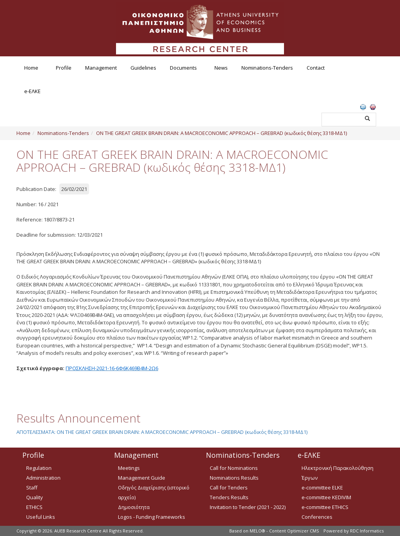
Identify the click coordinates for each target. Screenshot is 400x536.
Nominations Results (234, 477)
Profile (63, 67)
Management (101, 67)
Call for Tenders (229, 487)
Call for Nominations (234, 467)
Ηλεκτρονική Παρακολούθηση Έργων (337, 472)
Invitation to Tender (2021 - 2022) (248, 507)
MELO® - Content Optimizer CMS (284, 531)
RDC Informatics (367, 531)
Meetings (129, 467)
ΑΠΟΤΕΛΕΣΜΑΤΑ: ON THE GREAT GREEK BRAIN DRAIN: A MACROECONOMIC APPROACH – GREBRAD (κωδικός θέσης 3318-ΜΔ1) (161, 431)
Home (31, 67)
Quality (34, 497)
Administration (43, 477)
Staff (32, 487)
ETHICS (34, 507)
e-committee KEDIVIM (326, 497)
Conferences (317, 516)
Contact (316, 67)
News (221, 67)
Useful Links (40, 516)
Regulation (39, 467)
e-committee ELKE (322, 487)
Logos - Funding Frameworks (151, 516)
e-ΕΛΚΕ (32, 91)
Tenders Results (229, 497)
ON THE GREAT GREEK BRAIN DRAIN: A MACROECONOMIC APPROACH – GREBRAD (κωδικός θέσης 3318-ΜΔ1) (221, 133)
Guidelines (143, 67)
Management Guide (141, 477)
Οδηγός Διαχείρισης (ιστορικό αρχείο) (153, 492)
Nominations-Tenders (267, 67)
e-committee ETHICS (325, 507)
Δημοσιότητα (134, 507)
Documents (183, 67)
